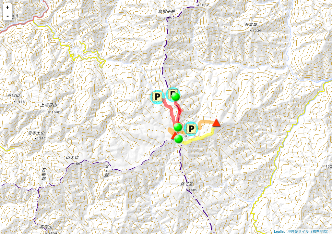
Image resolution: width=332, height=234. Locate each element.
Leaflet (279, 231)
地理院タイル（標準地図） (309, 231)
